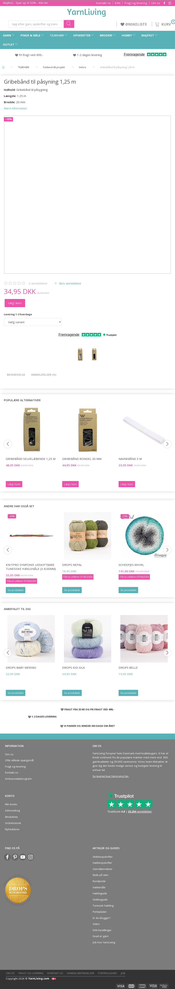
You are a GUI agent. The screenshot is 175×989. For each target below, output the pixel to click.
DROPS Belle (128, 667)
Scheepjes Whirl (131, 565)
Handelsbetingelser (80, 973)
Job (123, 973)
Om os (155, 3)
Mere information (15, 108)
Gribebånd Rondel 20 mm (81, 459)
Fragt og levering (135, 3)
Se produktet (15, 590)
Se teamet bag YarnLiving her (110, 776)
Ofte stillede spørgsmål (19, 760)
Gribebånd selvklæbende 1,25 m (30, 459)
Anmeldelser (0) (43, 374)
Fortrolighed (107, 973)
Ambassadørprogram (18, 778)
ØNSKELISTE (134, 24)
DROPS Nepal (72, 565)
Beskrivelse (16, 374)
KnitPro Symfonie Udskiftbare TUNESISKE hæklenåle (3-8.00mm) (31, 567)
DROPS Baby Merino (21, 667)
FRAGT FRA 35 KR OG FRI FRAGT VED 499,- (89, 709)
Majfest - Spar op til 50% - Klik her (25, 3)
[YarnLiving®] (86, 12)
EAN (117, 3)
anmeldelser (38, 283)
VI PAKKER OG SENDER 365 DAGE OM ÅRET (89, 726)
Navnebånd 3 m (130, 459)
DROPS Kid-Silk (73, 667)
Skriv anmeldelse (69, 283)
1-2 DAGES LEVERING (44, 716)
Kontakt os (103, 3)
